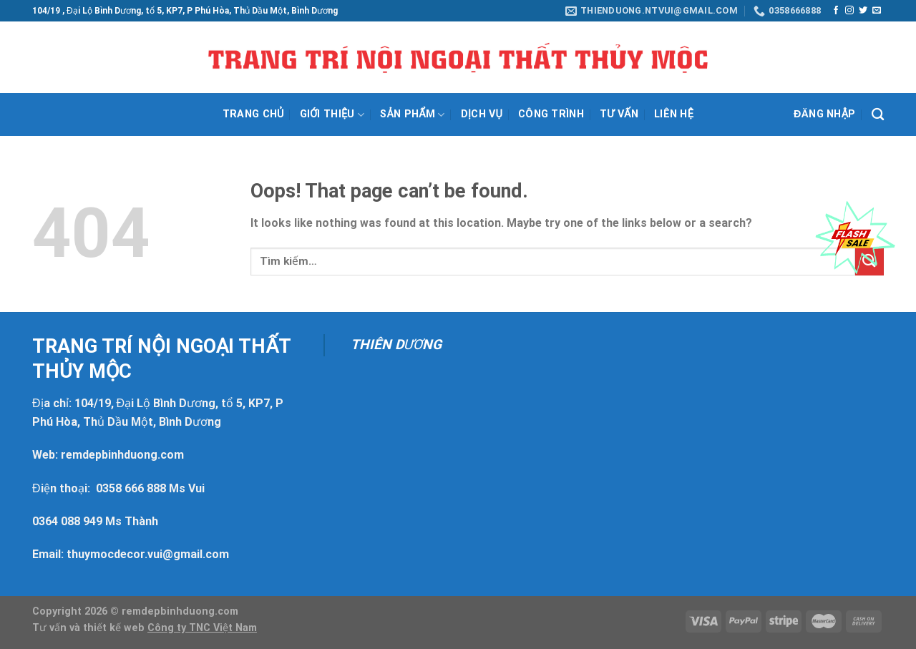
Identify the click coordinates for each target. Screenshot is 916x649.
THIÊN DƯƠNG (396, 344)
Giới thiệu (332, 115)
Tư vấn (619, 114)
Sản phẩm (412, 115)
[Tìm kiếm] (878, 115)
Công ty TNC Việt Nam (202, 628)
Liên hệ (673, 114)
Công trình (551, 114)
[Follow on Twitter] (863, 11)
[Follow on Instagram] (849, 11)
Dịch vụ (481, 114)
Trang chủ (253, 114)
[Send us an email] (876, 11)
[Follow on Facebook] (836, 11)
